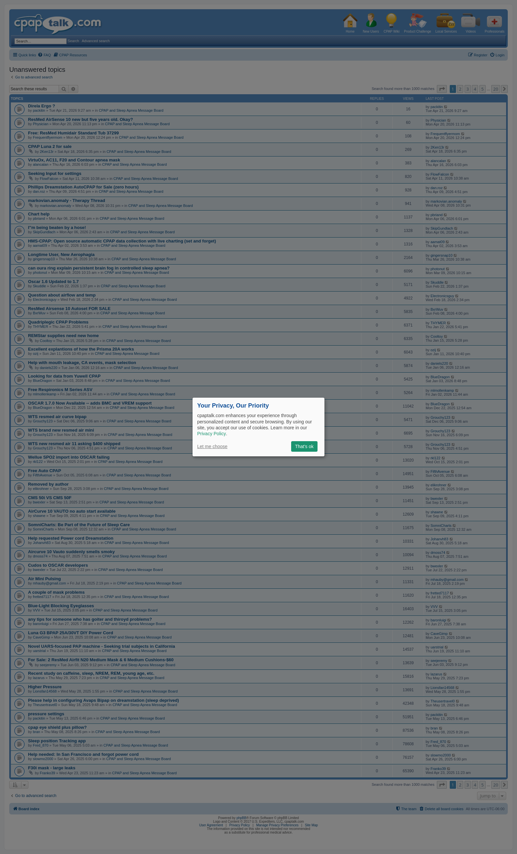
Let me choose (212, 446)
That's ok (304, 446)
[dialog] (258, 427)
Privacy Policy (211, 433)
